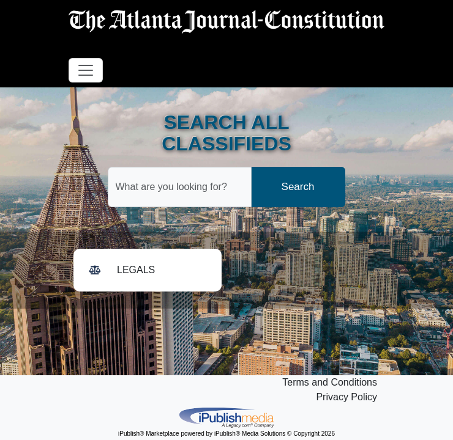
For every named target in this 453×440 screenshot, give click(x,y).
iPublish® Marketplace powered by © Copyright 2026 (226, 417)
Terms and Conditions (329, 382)
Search (298, 187)
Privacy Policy (346, 397)
